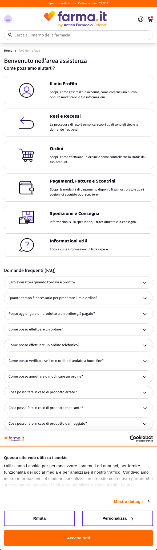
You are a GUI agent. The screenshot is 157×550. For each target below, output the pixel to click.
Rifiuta (39, 518)
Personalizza (117, 518)
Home (8, 50)
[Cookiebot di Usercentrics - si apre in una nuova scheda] (129, 438)
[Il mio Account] (140, 19)
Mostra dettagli (128, 501)
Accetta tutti (78, 538)
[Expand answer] (78, 282)
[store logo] (75, 19)
